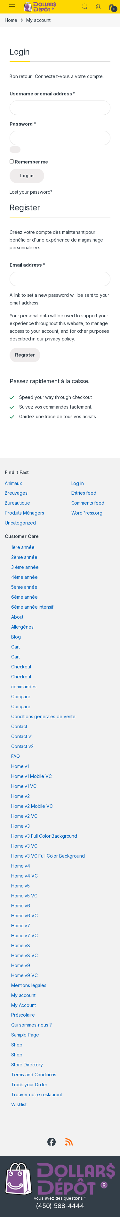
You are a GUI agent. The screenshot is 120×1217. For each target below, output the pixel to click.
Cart (15, 646)
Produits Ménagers (24, 513)
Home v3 (20, 826)
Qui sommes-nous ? (31, 1024)
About (17, 617)
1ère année (23, 547)
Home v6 (20, 905)
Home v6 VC (24, 915)
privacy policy (59, 338)
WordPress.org (86, 513)
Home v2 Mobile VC (32, 806)
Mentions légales (28, 985)
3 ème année (24, 567)
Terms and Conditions (33, 1074)
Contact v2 (22, 746)
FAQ (15, 756)
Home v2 (20, 796)
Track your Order (29, 1084)
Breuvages (16, 493)
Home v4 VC (24, 875)
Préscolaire (23, 1015)
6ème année (24, 597)
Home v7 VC (24, 935)
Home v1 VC (23, 786)
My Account (23, 1005)
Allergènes (22, 627)
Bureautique (17, 503)
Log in (27, 175)
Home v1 (20, 766)
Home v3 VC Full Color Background (48, 856)
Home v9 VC (24, 975)
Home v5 (20, 885)
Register (25, 354)
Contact (19, 726)
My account (23, 995)
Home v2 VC (24, 816)
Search (84, 6)
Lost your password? (31, 192)
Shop (16, 1044)
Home (11, 20)
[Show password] (15, 149)
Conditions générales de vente (43, 716)
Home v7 (20, 925)
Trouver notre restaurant (36, 1094)
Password (23, 124)
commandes (23, 686)
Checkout (21, 666)
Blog (15, 636)
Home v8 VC (24, 955)
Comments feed (87, 503)
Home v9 (20, 965)
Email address (27, 265)
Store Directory (27, 1064)
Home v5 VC (24, 895)
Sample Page (25, 1034)
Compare (20, 696)
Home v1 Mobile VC (31, 776)
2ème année (24, 557)
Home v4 (20, 866)
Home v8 (20, 945)
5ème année (24, 587)
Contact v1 (22, 736)
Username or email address (42, 93)
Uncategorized (20, 522)
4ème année (24, 577)
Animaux (13, 483)
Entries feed (83, 493)
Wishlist (19, 1104)
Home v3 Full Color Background (44, 836)
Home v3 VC (24, 846)
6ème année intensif (32, 607)
